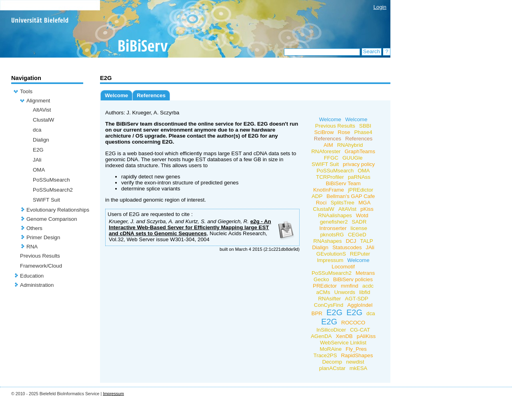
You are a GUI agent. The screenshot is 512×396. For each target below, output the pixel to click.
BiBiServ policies (353, 279)
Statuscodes (347, 247)
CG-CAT (360, 330)
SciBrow (324, 132)
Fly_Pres (356, 349)
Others (34, 228)
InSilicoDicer (331, 330)
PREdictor (325, 286)
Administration (37, 285)
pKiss (367, 209)
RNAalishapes (335, 215)
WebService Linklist (343, 343)
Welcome (116, 95)
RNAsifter (329, 299)
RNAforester (325, 151)
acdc (368, 286)
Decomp (332, 362)
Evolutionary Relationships (57, 210)
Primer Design (43, 237)
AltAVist (42, 110)
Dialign (41, 140)
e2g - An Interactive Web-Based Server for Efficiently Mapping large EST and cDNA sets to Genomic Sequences (190, 227)
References (151, 95)
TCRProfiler (330, 177)
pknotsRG (332, 235)
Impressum (330, 260)
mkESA (358, 368)
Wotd (362, 215)
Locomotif (343, 267)
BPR (317, 313)
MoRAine (331, 349)
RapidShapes (357, 355)
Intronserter (332, 228)
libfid (364, 292)
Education (32, 276)
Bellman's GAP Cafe (350, 196)
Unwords (344, 292)
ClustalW (43, 120)
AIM (328, 145)
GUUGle (352, 158)
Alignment (38, 101)
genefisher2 (334, 222)
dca (37, 130)
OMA (39, 170)
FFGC (331, 158)
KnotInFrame (328, 190)
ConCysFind (328, 305)
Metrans (365, 273)
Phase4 (363, 132)
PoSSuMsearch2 (53, 190)
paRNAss (359, 177)
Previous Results (40, 256)
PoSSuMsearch (51, 180)
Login (379, 7)
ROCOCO (353, 323)
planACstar (332, 368)
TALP (366, 241)
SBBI (365, 126)
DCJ (351, 241)
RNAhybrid (350, 145)
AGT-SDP (356, 299)
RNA (32, 247)
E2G (38, 150)
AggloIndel (359, 305)
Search (371, 51)
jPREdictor (360, 190)
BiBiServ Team (343, 183)
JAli (37, 160)
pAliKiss (366, 336)
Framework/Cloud (41, 266)
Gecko (321, 279)
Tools (26, 91)
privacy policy (359, 164)
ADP (317, 196)
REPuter (360, 254)
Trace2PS (325, 355)
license (358, 228)
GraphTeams (360, 151)
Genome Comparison (51, 219)
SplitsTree (342, 203)
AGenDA (321, 336)
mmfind (349, 286)
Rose (344, 132)
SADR (359, 222)
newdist (355, 362)
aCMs (323, 292)
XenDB (344, 336)
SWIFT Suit (46, 200)
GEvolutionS (331, 254)
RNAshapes (327, 241)
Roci (321, 203)
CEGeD (357, 235)
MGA (364, 203)
